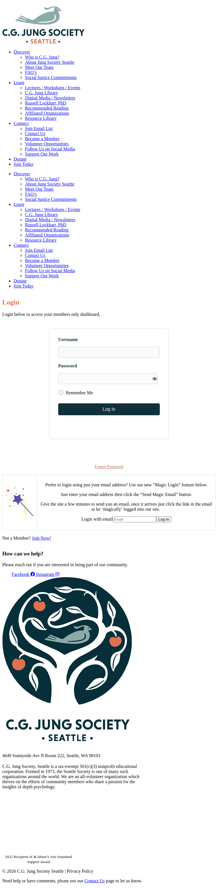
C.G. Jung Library (41, 92)
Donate (20, 159)
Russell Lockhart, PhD (45, 103)
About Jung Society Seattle (49, 62)
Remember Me (76, 392)
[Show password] (155, 378)
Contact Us (35, 133)
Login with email (97, 519)
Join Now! (41, 538)
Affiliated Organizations (47, 113)
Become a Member (42, 138)
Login (211, 4)
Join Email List (39, 128)
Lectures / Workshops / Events (52, 87)
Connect (21, 123)
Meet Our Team (39, 67)
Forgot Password (109, 466)
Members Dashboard (178, 4)
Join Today (23, 164)
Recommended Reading (46, 108)
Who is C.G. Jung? (42, 57)
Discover (22, 52)
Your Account (140, 4)
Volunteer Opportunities (47, 143)
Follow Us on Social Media (50, 148)
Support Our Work (41, 154)
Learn (19, 82)
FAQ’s (31, 72)
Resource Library (41, 118)
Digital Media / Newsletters (50, 97)
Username (68, 339)
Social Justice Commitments (51, 77)
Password (67, 365)
